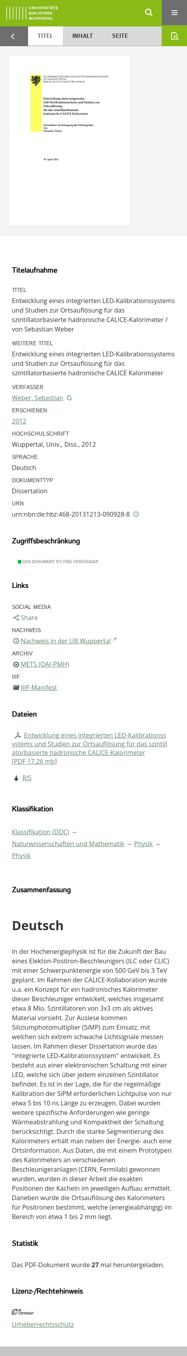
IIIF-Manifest (39, 687)
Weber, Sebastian (37, 397)
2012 (19, 421)
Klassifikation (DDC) (40, 832)
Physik (143, 843)
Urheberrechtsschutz (43, 1324)
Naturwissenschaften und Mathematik (68, 843)
